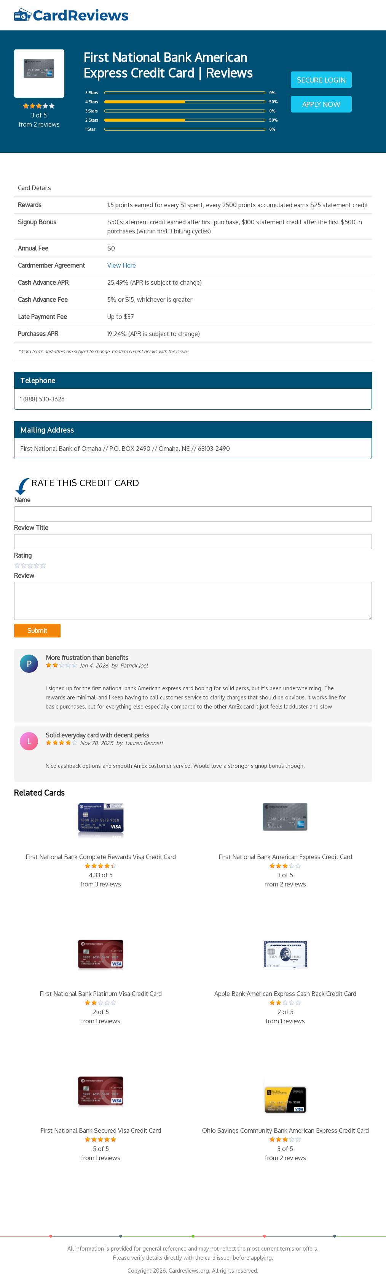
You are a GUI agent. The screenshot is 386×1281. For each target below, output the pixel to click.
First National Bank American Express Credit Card (285, 846)
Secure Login (321, 80)
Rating (23, 555)
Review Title (31, 527)
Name (22, 500)
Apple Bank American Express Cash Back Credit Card (285, 983)
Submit (37, 630)
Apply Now (321, 104)
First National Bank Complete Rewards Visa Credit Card (100, 846)
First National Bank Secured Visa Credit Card (100, 1119)
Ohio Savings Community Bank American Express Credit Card (285, 1119)
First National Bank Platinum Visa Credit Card (100, 983)
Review (24, 575)
